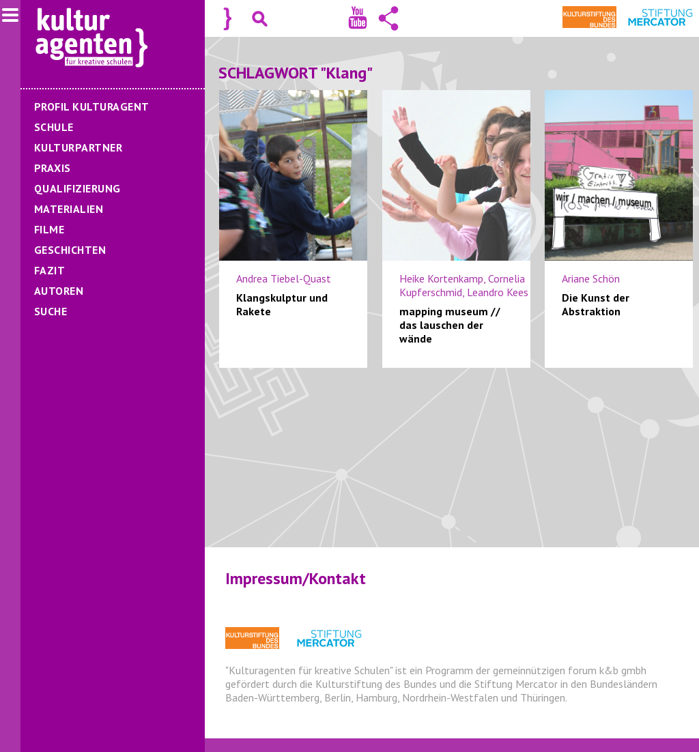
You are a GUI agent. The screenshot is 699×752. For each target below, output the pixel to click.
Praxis (52, 168)
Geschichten (70, 250)
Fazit (49, 270)
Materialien (68, 209)
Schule (54, 127)
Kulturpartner (78, 147)
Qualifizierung (77, 188)
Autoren (58, 291)
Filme (49, 229)
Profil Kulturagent (91, 106)
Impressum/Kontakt (295, 578)
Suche (50, 311)
